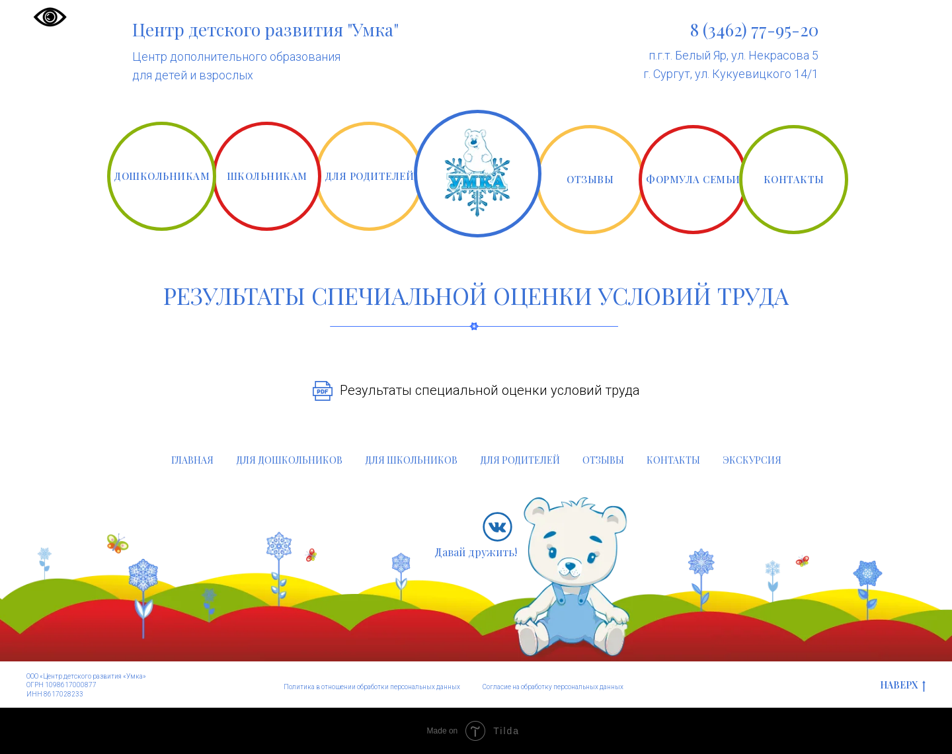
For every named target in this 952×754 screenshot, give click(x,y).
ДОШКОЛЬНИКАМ (162, 176)
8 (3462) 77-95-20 (754, 29)
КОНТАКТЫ (794, 179)
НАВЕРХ (903, 685)
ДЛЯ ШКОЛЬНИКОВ (411, 460)
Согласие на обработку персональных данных (553, 687)
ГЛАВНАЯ (192, 460)
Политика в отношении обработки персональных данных (372, 687)
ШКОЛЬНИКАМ (267, 176)
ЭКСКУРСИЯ (752, 460)
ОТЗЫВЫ (590, 179)
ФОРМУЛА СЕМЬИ (693, 179)
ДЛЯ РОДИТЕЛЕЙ (370, 176)
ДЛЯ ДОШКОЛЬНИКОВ (289, 460)
